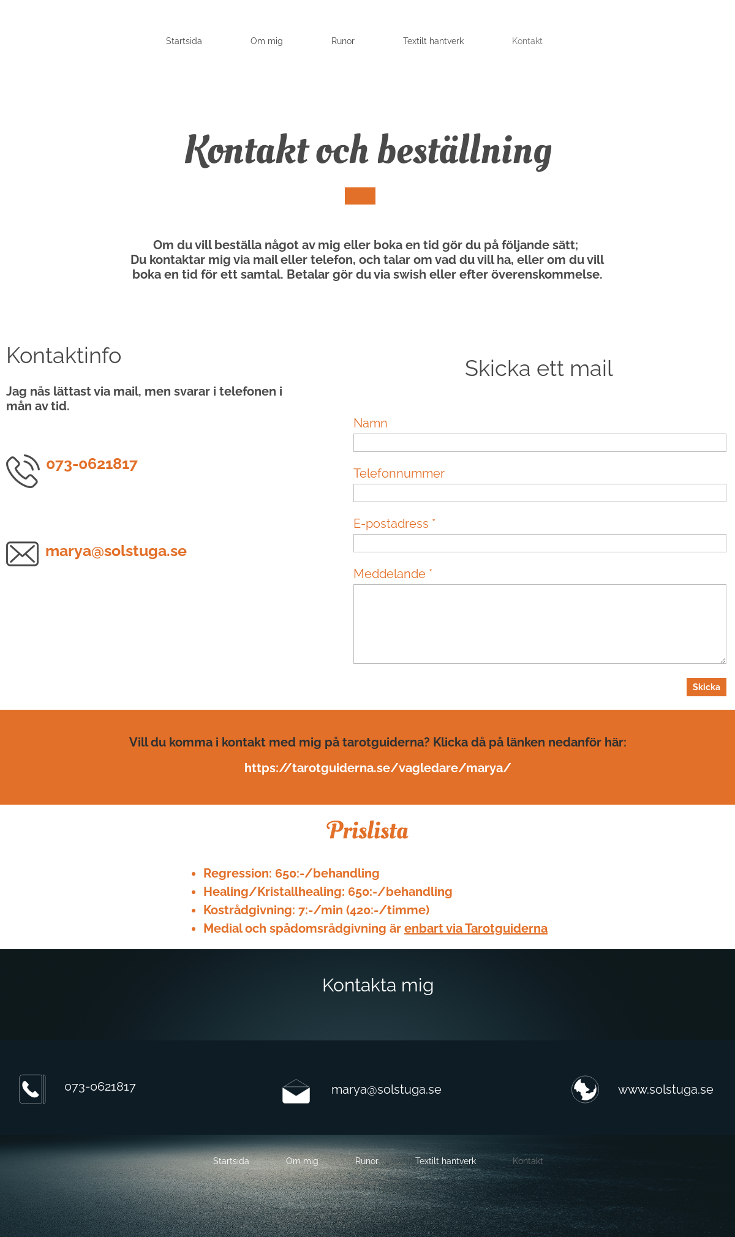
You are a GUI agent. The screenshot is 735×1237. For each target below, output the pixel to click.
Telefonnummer (399, 473)
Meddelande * (392, 573)
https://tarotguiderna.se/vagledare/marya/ (377, 768)
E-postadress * (394, 523)
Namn (370, 423)
